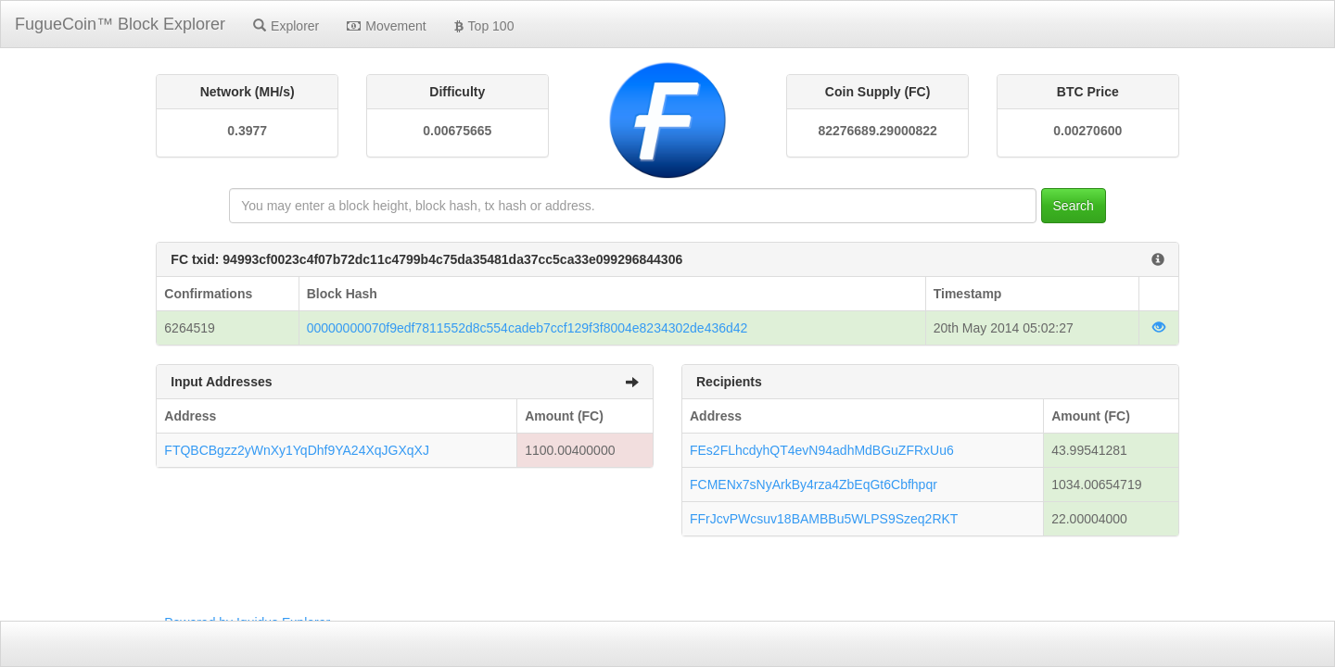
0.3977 (247, 130)
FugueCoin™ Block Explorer (120, 24)
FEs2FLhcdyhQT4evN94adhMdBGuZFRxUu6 (822, 450)
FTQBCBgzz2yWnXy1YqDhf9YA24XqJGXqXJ (296, 450)
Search (1073, 205)
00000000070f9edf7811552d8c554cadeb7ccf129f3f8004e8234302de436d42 (527, 328)
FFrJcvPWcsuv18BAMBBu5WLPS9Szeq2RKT (824, 518)
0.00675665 (457, 130)
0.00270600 (1087, 130)
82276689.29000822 (877, 130)
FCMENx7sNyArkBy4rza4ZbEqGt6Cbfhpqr (813, 484)
